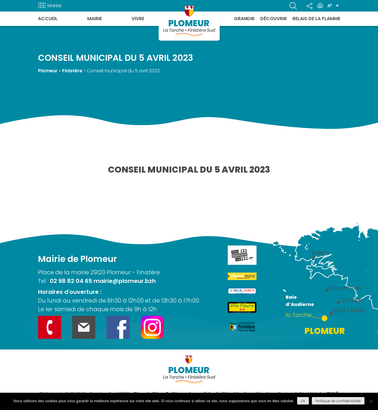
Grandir (244, 18)
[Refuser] (371, 401)
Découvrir (273, 18)
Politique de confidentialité (338, 400)
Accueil (48, 18)
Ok (303, 400)
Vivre (138, 18)
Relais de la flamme (316, 18)
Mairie (94, 18)
